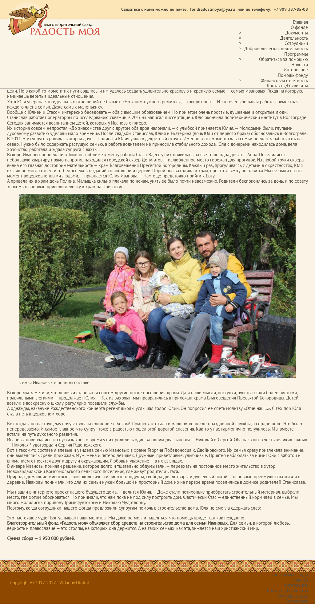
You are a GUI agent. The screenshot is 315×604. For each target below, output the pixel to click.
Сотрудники (296, 43)
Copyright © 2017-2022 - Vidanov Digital (49, 583)
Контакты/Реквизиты (287, 86)
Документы (296, 33)
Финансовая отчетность (284, 80)
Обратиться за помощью (283, 59)
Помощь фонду (293, 75)
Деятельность (294, 38)
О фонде (299, 27)
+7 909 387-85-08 (291, 9)
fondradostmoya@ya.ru (212, 9)
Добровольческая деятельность (276, 48)
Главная (300, 22)
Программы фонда (289, 575)
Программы (296, 54)
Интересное (296, 70)
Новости (299, 64)
